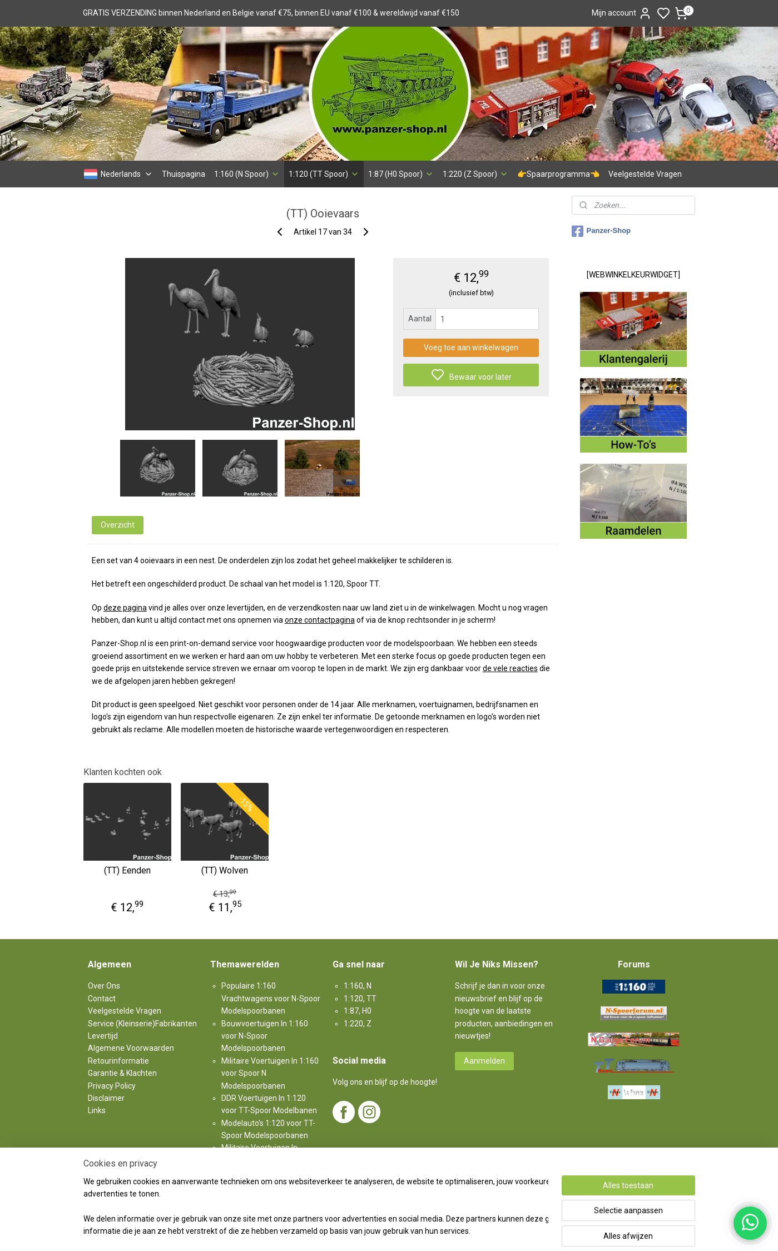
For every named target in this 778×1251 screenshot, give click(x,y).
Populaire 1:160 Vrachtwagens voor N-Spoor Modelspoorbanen (270, 998)
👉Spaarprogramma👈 (558, 174)
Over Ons (104, 985)
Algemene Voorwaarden (131, 1048)
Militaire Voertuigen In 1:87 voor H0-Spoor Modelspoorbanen (264, 1160)
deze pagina (124, 607)
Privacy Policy (112, 1085)
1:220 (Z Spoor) (475, 174)
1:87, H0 (357, 1010)
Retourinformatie (118, 1060)
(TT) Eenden (126, 870)
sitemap (428, 1230)
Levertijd (103, 1035)
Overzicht (117, 524)
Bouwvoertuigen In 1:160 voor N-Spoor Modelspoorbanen (264, 1036)
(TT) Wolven (224, 870)
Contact (102, 998)
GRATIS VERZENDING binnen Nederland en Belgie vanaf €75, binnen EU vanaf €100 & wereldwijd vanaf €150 (271, 12)
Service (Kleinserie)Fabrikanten (142, 1023)
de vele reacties (509, 668)
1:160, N (357, 985)
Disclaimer (106, 1098)
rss (449, 1230)
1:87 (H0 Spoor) (401, 174)
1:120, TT (360, 998)
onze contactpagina (319, 619)
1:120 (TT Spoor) (324, 174)
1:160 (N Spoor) (247, 174)
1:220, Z (357, 1023)
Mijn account (622, 13)
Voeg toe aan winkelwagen (471, 347)
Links (97, 1110)
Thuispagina (183, 174)
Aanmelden (484, 1060)
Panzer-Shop (601, 231)
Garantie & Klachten (122, 1073)
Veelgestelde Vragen (645, 174)
